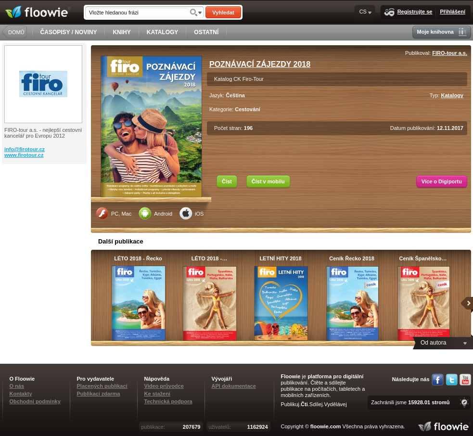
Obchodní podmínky (35, 401)
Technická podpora (168, 401)
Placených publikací (102, 386)
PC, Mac (113, 213)
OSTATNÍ (206, 32)
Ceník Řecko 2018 (351, 258)
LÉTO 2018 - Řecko (138, 258)
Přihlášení (452, 11)
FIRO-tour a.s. (449, 53)
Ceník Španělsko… (423, 258)
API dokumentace (234, 386)
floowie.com (325, 426)
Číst (227, 181)
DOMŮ (16, 32)
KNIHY (121, 32)
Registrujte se (408, 12)
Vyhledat (223, 12)
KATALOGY (163, 32)
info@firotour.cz (24, 149)
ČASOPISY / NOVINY (68, 32)
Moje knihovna (442, 32)
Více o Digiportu (442, 181)
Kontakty (21, 394)
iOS (191, 213)
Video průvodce (164, 386)
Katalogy (452, 95)
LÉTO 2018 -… (209, 258)
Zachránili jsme (410, 402)
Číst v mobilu (268, 181)
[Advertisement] (45, 203)
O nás (17, 386)
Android (155, 213)
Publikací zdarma (98, 394)
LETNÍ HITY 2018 (280, 258)
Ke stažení (157, 394)
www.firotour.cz (24, 155)
